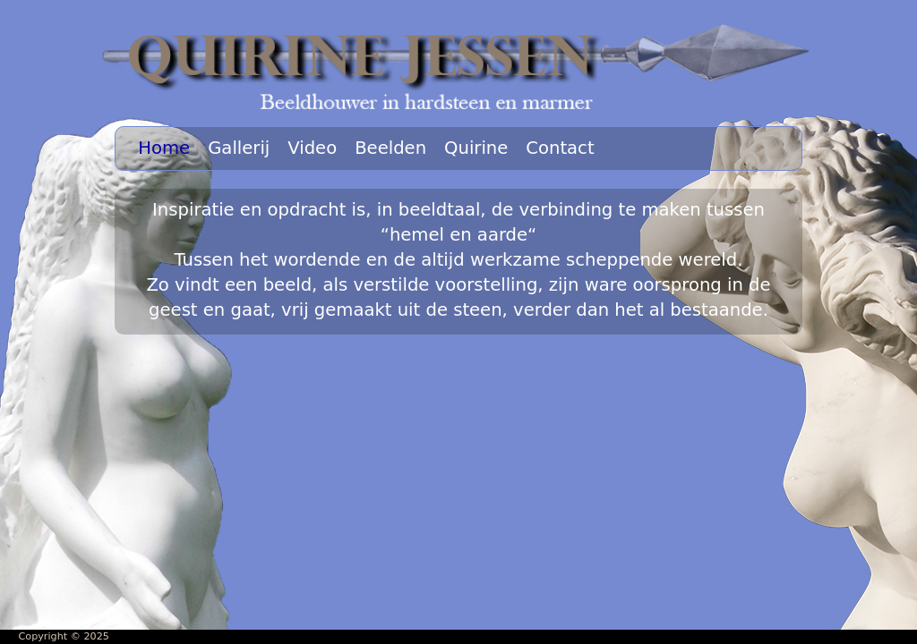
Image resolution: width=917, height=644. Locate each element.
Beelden (390, 148)
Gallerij (239, 148)
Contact (560, 148)
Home (164, 148)
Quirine (476, 148)
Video (312, 148)
